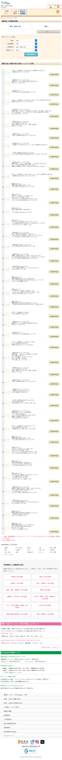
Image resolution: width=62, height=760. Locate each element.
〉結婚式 (5, 547)
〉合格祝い (52, 550)
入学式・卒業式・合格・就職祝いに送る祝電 (45, 598)
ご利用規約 (8, 719)
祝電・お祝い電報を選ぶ (12, 699)
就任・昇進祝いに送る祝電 (45, 583)
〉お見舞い (17, 550)
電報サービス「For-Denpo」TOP (15, 695)
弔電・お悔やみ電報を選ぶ (13, 703)
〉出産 (5, 550)
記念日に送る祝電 (45, 605)
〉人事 (39, 547)
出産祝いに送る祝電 (17, 583)
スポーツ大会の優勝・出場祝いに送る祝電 (17, 606)
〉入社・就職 (18, 547)
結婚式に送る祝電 (17, 576)
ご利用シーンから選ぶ (12, 707)
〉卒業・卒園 (6, 552)
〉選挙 (16, 552)
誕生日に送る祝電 (45, 576)
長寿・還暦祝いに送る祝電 (45, 614)
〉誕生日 (28, 547)
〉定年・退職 (52, 552)
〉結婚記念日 (29, 552)
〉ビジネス (40, 552)
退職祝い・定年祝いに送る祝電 (17, 596)
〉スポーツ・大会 (7, 554)
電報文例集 (8, 711)
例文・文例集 (14, 18)
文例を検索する (31, 54)
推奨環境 (7, 715)
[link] (31, 751)
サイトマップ (8, 736)
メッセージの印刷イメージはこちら (48, 31)
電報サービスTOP (5, 18)
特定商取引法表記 (10, 732)
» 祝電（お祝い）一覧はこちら (50, 647)
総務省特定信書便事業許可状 (31, 746)
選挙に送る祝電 (45, 590)
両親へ (46, 26)
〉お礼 (28, 550)
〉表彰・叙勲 (52, 547)
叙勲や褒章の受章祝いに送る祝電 (16, 614)
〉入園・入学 (41, 550)
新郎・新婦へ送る (15, 26)
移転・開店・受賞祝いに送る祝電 (16, 590)
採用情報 (7, 727)
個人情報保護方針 (10, 723)
